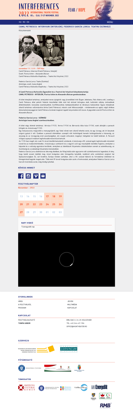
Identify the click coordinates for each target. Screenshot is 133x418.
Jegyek (70, 301)
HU (20, 22)
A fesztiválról (24, 305)
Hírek (20, 301)
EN (28, 22)
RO (24, 22)
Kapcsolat (72, 308)
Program (22, 308)
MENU (110, 22)
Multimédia (72, 305)
